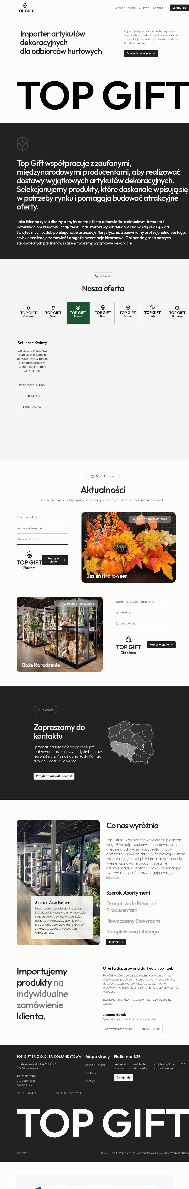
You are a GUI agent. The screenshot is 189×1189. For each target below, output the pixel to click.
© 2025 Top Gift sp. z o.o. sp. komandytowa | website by (145, 1153)
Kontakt (158, 8)
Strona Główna (125, 8)
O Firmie (144, 8)
